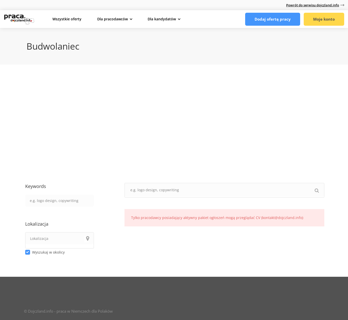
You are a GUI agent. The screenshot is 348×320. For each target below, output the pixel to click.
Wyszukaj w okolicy (48, 252)
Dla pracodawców (112, 19)
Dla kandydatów (162, 19)
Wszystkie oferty (66, 19)
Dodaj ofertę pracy (273, 19)
